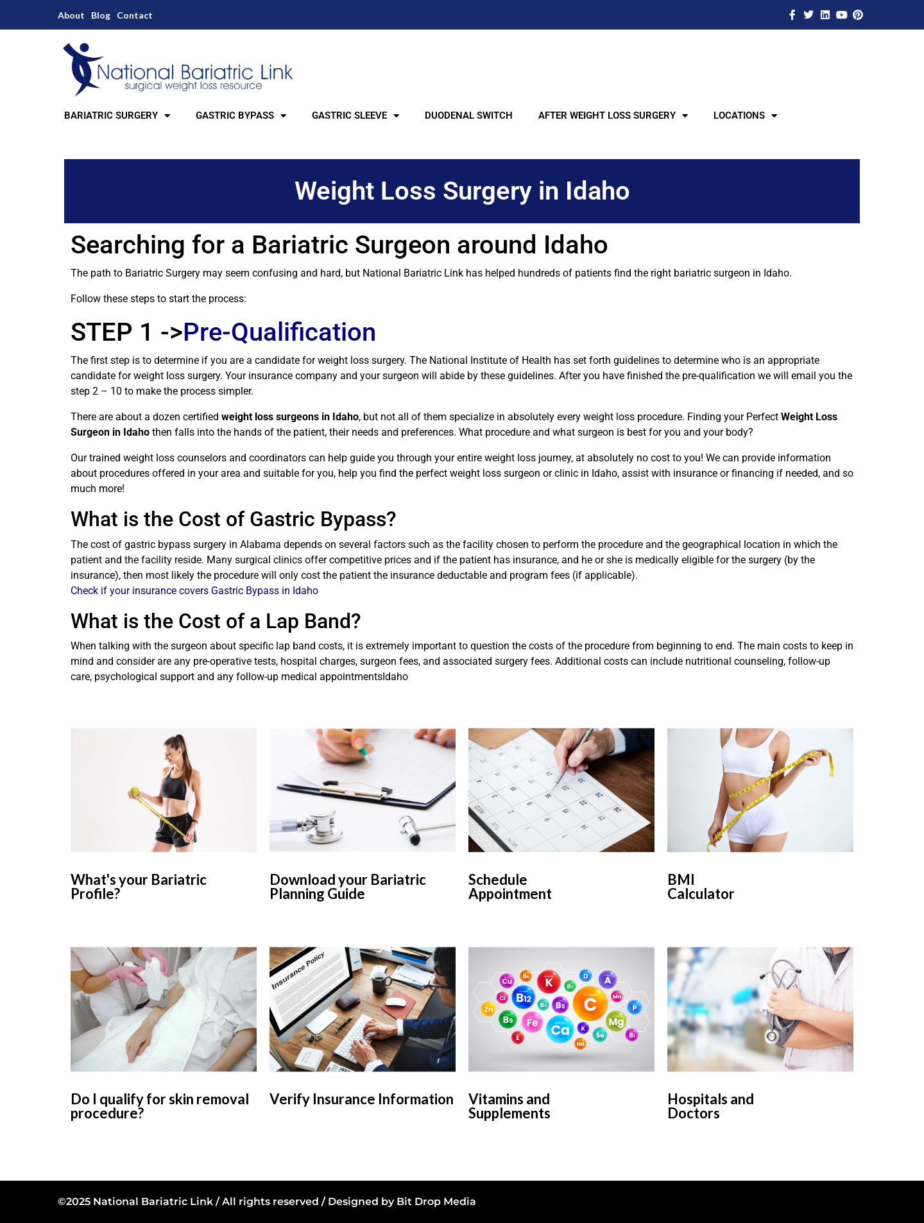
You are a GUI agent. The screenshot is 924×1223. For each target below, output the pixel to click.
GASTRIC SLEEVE (355, 116)
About (71, 15)
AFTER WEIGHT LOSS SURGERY (613, 116)
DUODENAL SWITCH (469, 115)
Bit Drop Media (436, 1201)
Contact (135, 15)
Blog (100, 15)
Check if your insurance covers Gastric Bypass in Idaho (194, 591)
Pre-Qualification (279, 332)
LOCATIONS (745, 116)
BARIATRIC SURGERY (117, 116)
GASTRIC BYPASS (241, 116)
